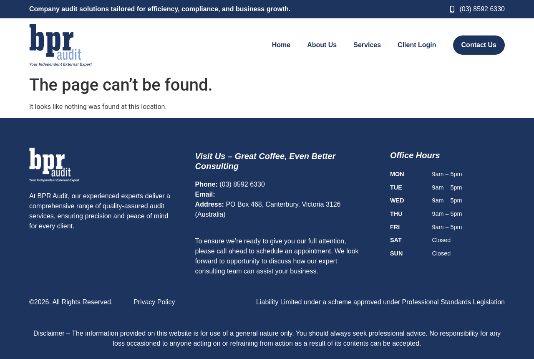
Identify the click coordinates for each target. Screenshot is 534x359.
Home (281, 44)
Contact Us (478, 44)
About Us (322, 44)
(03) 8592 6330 (242, 184)
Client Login (417, 44)
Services (367, 44)
